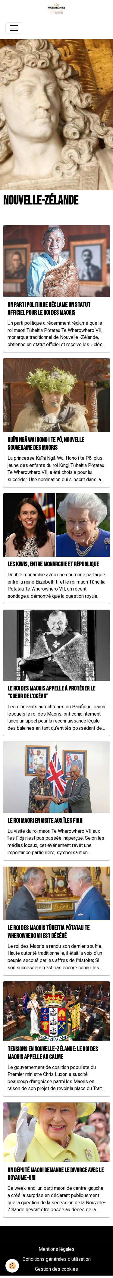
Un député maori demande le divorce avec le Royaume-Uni (56, 1174)
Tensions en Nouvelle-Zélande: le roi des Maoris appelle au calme (53, 1053)
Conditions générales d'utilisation (57, 1259)
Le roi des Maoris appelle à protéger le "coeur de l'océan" (51, 692)
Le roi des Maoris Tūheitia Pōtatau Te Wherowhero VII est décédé (48, 932)
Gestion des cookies (56, 1269)
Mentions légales (56, 1249)
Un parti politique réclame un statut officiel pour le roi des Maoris (49, 309)
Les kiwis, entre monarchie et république (53, 564)
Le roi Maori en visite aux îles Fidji (45, 821)
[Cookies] (12, 1266)
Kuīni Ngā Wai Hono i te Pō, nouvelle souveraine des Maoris (46, 444)
